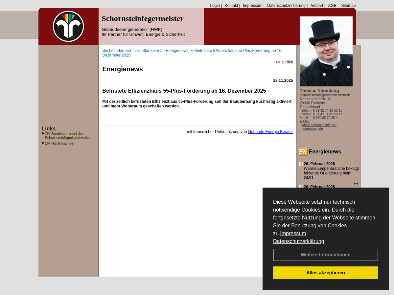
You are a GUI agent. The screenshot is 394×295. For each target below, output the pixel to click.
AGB (332, 5)
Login (215, 5)
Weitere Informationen (326, 254)
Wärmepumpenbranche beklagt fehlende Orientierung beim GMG (331, 173)
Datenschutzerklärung (298, 241)
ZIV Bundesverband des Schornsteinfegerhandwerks (67, 136)
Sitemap (348, 5)
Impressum (293, 233)
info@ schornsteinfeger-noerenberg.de (319, 126)
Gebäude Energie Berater (270, 131)
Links (49, 128)
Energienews (325, 151)
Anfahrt (317, 5)
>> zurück (284, 62)
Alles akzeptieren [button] (325, 272)
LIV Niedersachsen (60, 143)
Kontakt (231, 5)
